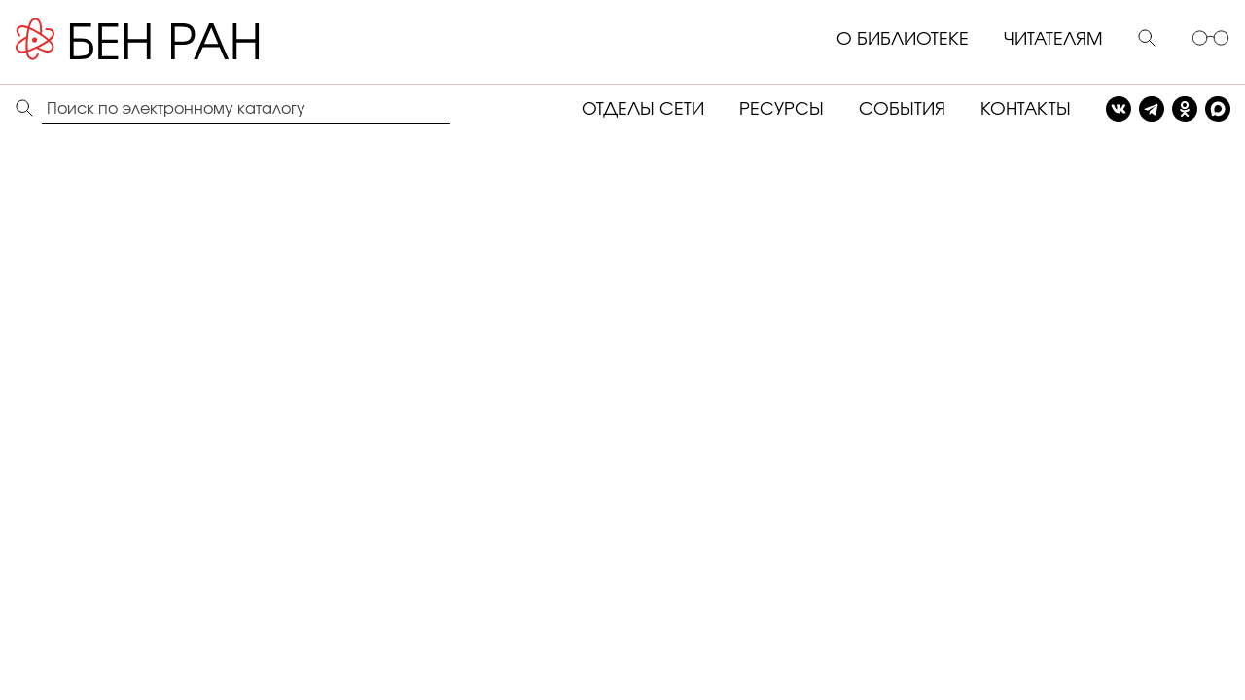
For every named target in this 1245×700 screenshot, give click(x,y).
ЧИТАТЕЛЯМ (1053, 40)
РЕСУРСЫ (781, 110)
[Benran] (166, 40)
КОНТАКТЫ (1025, 110)
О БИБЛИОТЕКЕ (902, 40)
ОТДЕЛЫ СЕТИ (643, 110)
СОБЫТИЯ (902, 110)
